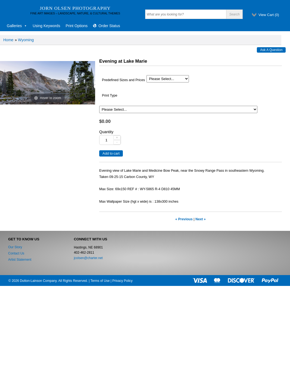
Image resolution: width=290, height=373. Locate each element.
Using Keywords (46, 26)
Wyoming (26, 40)
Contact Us (16, 253)
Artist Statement (19, 260)
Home (8, 40)
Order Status (109, 26)
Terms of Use (100, 281)
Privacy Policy (122, 281)
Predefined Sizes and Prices (123, 80)
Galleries (17, 26)
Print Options (77, 26)
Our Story (15, 247)
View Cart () (268, 15)
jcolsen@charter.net (88, 258)
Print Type (109, 95)
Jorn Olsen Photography (75, 8)
